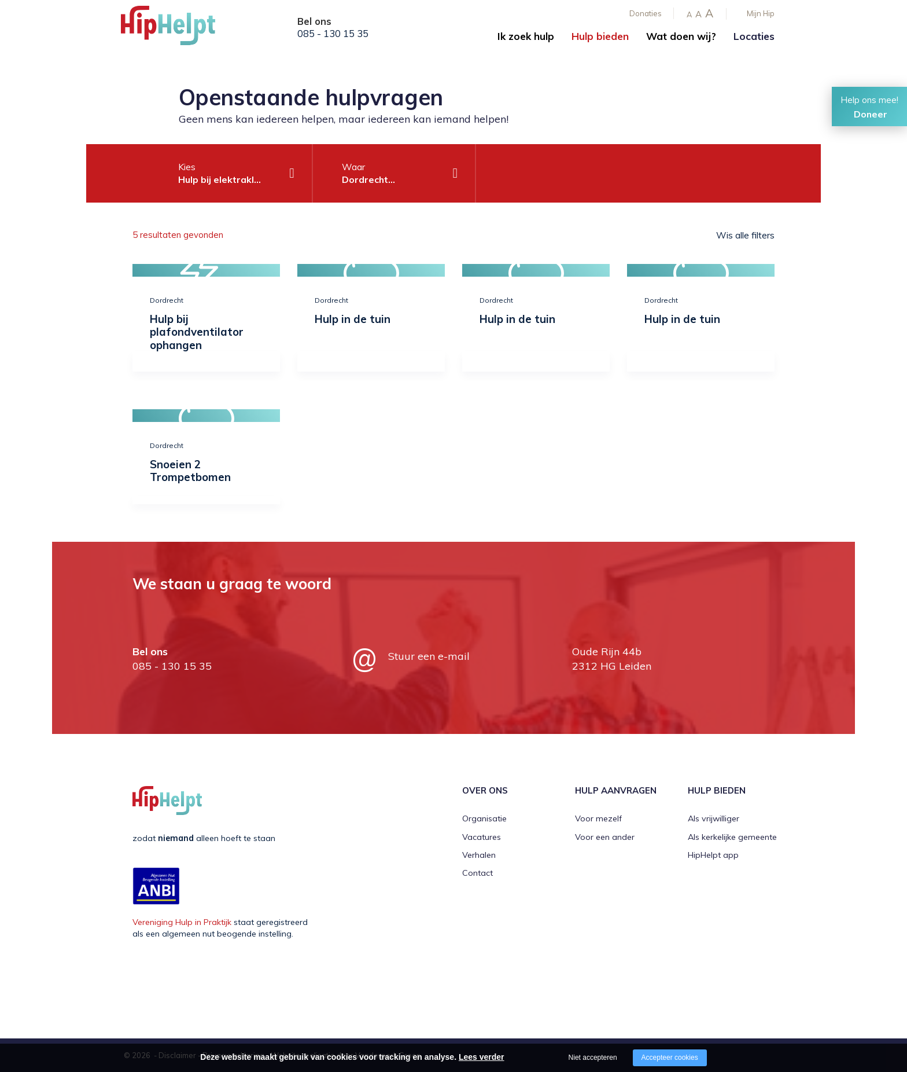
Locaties (754, 36)
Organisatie (484, 818)
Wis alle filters (745, 235)
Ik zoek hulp (525, 36)
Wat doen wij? (681, 36)
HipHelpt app (713, 855)
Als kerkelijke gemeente (732, 837)
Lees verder (481, 1057)
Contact (477, 873)
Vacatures (481, 837)
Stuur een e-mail (429, 656)
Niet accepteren (593, 1057)
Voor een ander (605, 837)
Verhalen (479, 855)
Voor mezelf (598, 818)
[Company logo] (179, 29)
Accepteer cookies (669, 1057)
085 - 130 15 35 (332, 33)
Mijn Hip (761, 13)
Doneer (870, 114)
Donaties (645, 13)
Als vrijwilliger (713, 818)
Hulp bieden (600, 36)
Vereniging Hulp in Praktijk (181, 922)
